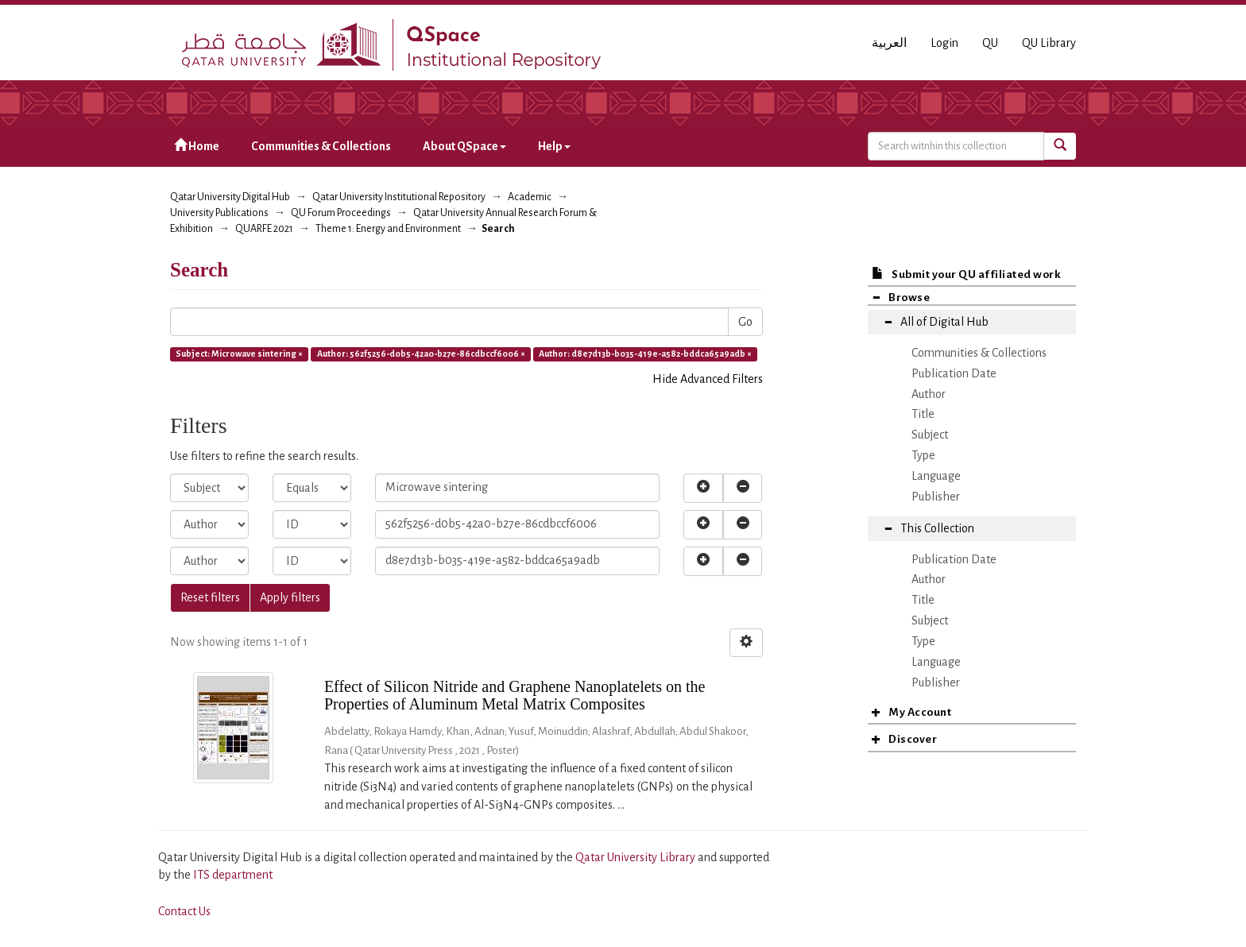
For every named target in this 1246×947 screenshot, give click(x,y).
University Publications (219, 212)
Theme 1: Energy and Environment (388, 228)
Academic (529, 197)
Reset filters (210, 597)
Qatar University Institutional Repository (399, 197)
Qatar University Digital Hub (230, 197)
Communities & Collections (321, 146)
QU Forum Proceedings (341, 212)
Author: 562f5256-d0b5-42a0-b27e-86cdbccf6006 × (421, 353)
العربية (889, 43)
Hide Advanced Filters (707, 379)
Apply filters (290, 597)
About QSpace (464, 146)
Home (196, 146)
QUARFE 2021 (264, 228)
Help (554, 146)
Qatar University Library (636, 857)
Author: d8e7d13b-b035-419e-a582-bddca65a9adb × (645, 353)
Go (745, 321)
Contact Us (184, 911)
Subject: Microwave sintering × (239, 353)
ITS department (233, 874)
